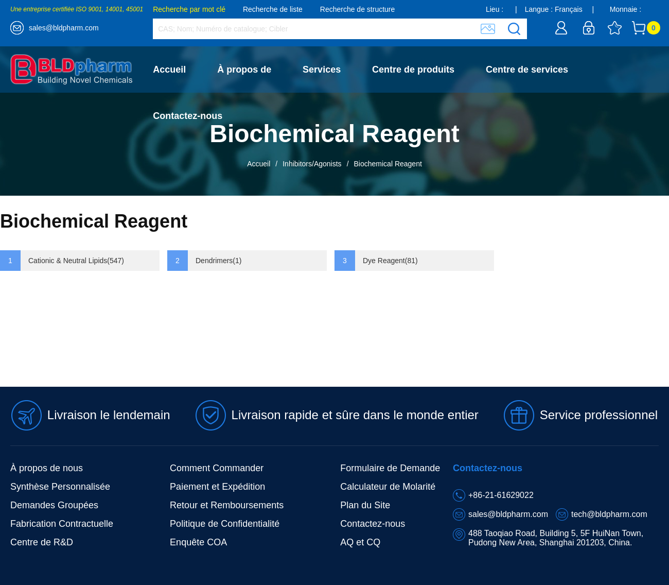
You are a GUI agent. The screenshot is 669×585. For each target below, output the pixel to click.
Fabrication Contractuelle (61, 524)
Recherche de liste (273, 9)
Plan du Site (365, 505)
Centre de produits (413, 69)
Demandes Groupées (54, 505)
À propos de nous (46, 468)
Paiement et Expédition (217, 486)
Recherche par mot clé (189, 9)
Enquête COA (198, 542)
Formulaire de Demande (390, 468)
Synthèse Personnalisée (60, 486)
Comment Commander (216, 468)
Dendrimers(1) (218, 260)
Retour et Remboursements (227, 505)
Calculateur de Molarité (387, 486)
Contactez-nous (187, 116)
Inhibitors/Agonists (312, 164)
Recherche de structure (357, 9)
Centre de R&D (41, 542)
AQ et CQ (360, 542)
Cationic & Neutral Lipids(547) (76, 260)
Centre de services (527, 69)
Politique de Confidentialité (224, 524)
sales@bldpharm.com (64, 28)
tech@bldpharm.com (609, 514)
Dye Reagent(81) (390, 260)
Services (322, 69)
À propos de (244, 69)
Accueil (169, 69)
